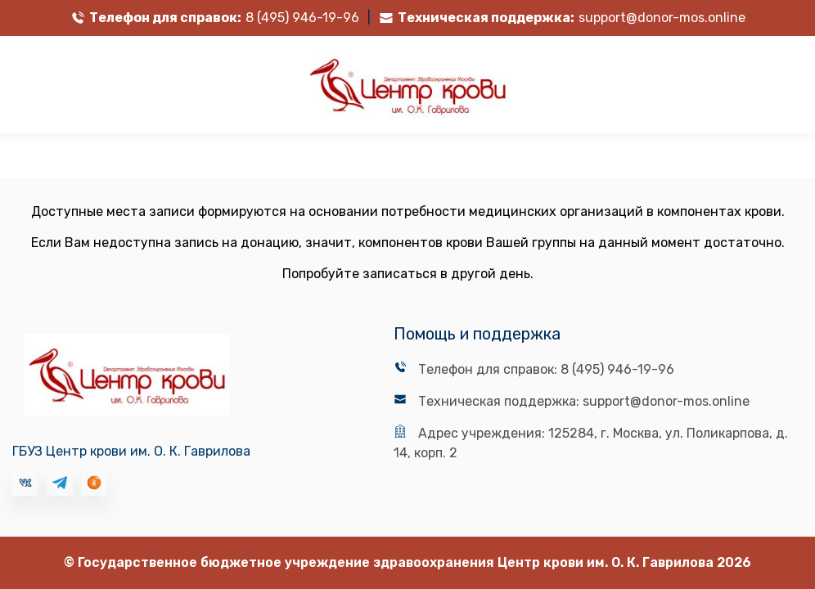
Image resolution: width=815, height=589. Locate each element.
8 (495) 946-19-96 (302, 17)
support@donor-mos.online (662, 17)
